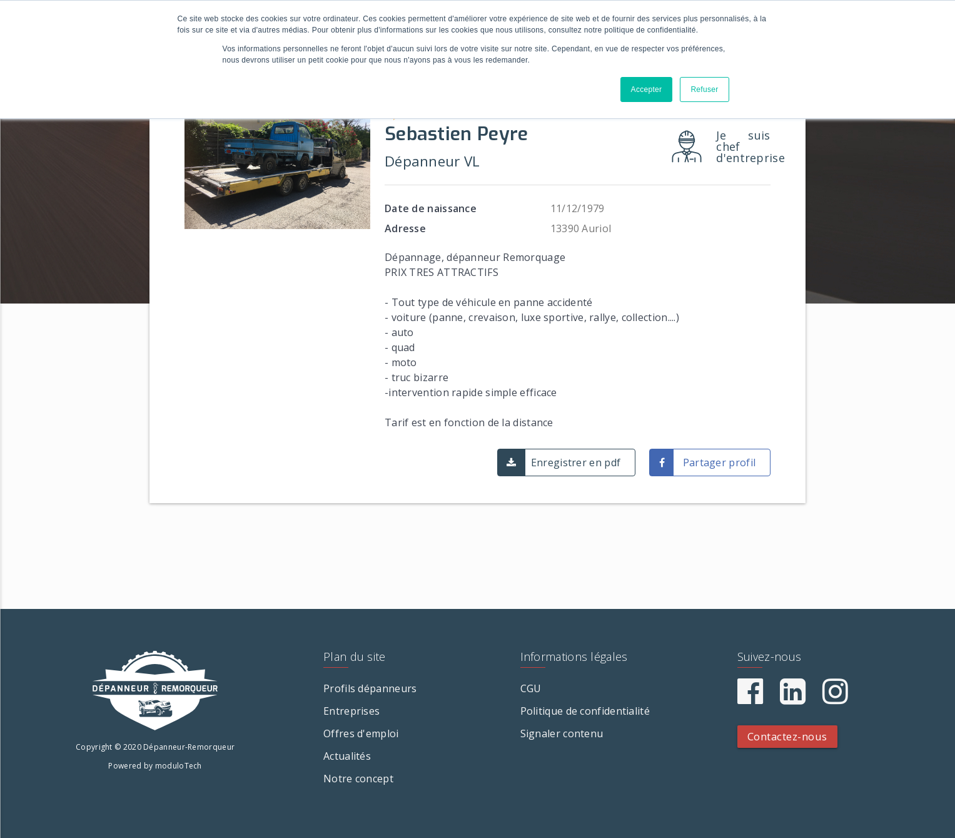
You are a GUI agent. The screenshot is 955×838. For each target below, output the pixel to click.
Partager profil (719, 462)
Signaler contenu (562, 733)
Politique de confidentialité (585, 711)
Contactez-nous (787, 736)
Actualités (347, 756)
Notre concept (358, 778)
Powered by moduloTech (154, 765)
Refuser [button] (704, 89)
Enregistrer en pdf (575, 462)
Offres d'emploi (361, 733)
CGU (531, 688)
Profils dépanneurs (370, 688)
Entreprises (351, 711)
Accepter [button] (646, 89)
